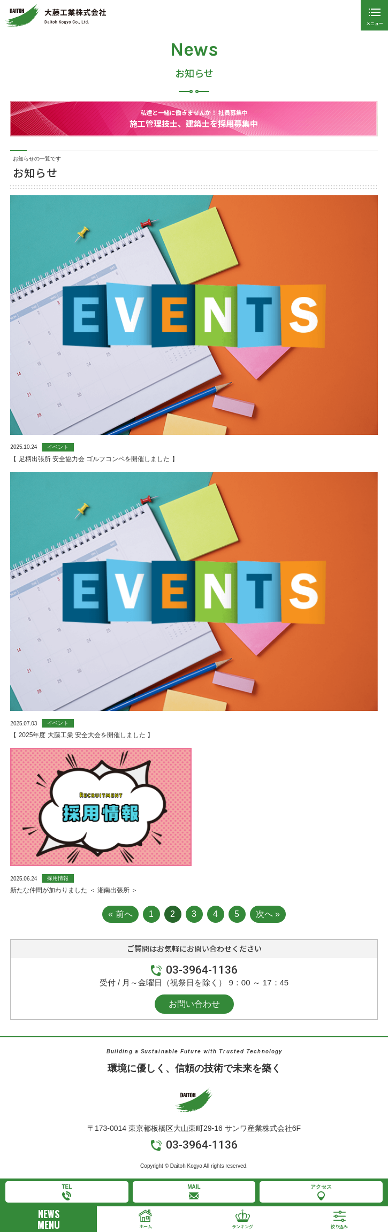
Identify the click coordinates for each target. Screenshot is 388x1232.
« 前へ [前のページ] (120, 914)
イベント (58, 447)
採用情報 (58, 878)
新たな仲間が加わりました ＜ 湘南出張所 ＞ (74, 890)
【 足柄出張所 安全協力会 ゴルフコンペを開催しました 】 (94, 459)
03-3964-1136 (202, 969)
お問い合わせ (194, 1003)
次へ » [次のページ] (268, 914)
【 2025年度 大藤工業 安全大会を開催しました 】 (82, 735)
